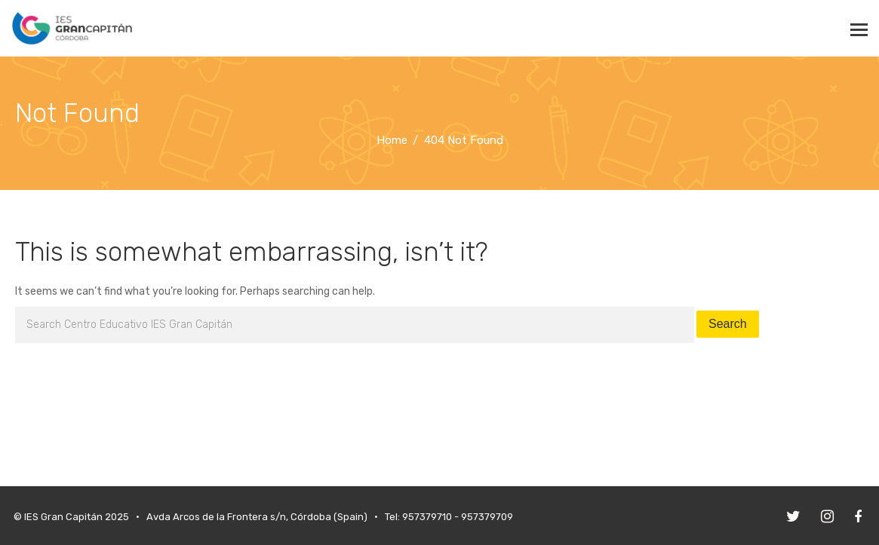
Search (727, 323)
